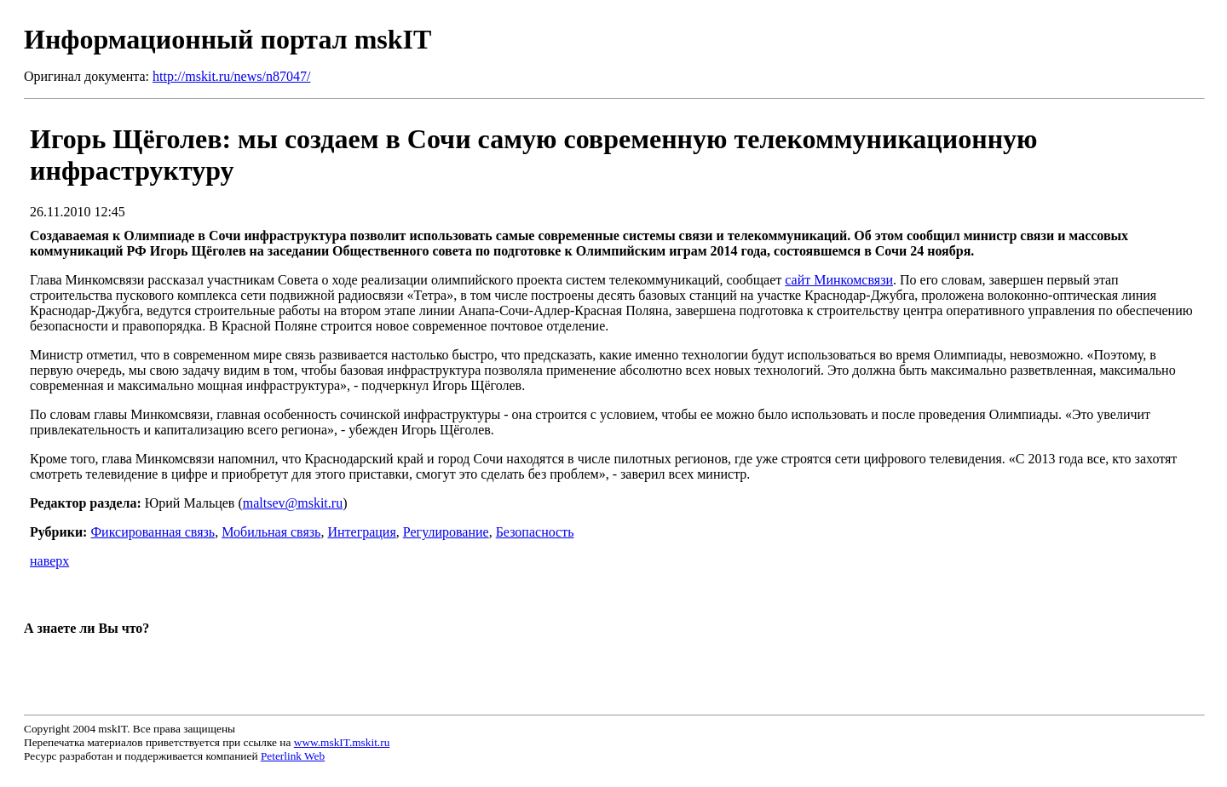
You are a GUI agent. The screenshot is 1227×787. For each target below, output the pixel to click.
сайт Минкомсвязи (839, 280)
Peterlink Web (293, 756)
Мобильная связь (271, 532)
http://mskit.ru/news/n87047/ (231, 76)
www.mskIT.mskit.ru (342, 742)
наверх (49, 561)
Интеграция (361, 532)
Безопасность (535, 532)
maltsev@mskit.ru (293, 503)
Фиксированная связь (152, 532)
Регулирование (446, 532)
